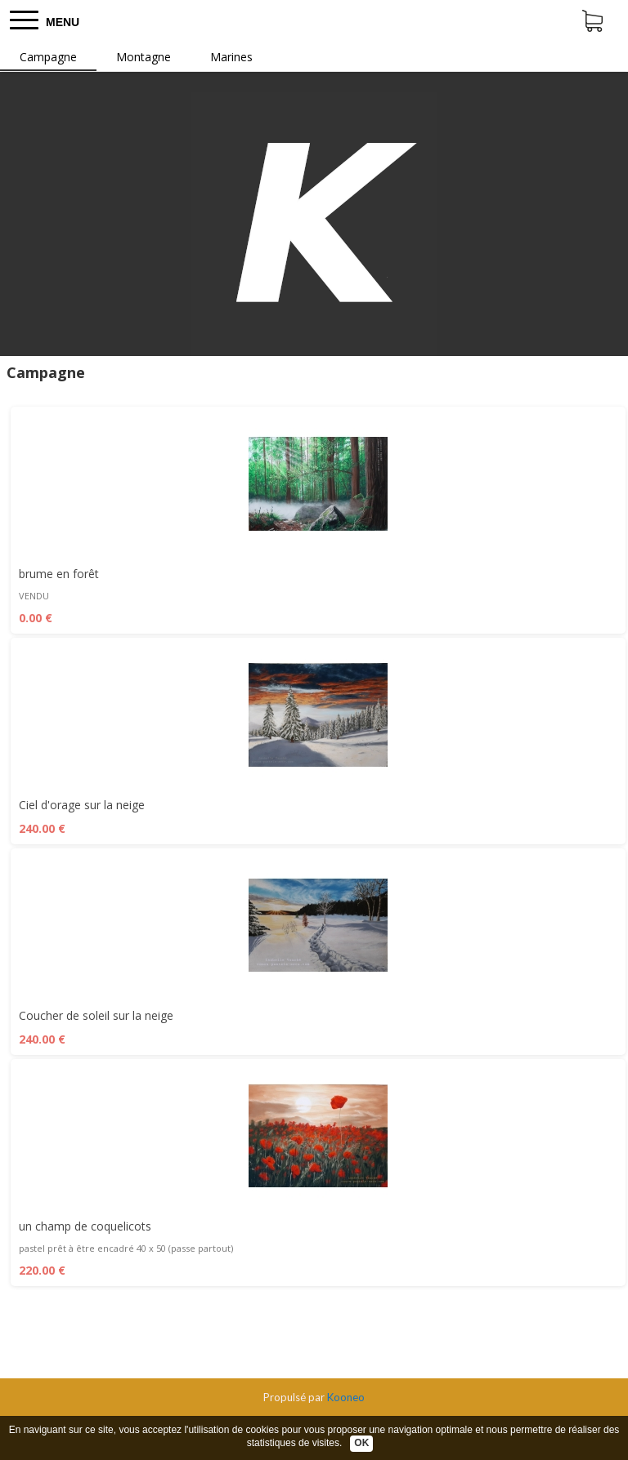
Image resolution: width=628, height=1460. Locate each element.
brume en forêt (59, 573)
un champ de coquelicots (85, 1226)
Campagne (48, 57)
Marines (231, 57)
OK (361, 1443)
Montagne (143, 57)
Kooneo (346, 1397)
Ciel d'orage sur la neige (82, 804)
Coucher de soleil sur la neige (96, 1015)
